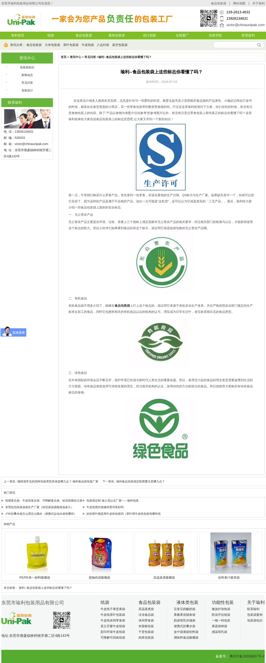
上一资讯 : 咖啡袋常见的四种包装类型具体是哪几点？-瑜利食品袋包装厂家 (51, 481)
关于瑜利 (258, 3)
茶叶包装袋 (71, 45)
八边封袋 (103, 45)
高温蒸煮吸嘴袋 (164, 577)
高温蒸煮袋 (146, 609)
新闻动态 (27, 75)
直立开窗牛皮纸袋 (113, 626)
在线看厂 (182, 35)
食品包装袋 (218, 3)
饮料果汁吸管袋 (229, 577)
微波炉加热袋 (221, 609)
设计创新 (149, 35)
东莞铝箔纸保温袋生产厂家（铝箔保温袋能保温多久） (39, 507)
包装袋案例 (254, 614)
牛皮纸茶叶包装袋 (113, 614)
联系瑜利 (248, 35)
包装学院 (215, 35)
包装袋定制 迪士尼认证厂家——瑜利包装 (112, 500)
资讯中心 (27, 58)
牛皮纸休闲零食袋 (113, 620)
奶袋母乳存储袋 (184, 620)
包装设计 (27, 90)
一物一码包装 (221, 620)
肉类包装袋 (146, 637)
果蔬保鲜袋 (219, 626)
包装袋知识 (27, 67)
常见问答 (27, 82)
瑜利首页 (17, 35)
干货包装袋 (146, 632)
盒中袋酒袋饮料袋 (186, 632)
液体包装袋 (116, 35)
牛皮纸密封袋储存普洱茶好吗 (105, 507)
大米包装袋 (52, 45)
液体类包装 (187, 602)
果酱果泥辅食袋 (184, 614)
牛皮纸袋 (88, 45)
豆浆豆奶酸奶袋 (184, 609)
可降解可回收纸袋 (113, 637)
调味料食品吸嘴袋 (186, 637)
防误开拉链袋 (221, 614)
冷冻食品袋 (146, 614)
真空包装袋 (120, 45)
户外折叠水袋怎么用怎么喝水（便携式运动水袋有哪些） (41, 513)
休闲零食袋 (146, 620)
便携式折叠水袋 (184, 626)
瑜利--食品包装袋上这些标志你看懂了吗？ (125, 57)
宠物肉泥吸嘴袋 (99, 577)
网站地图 (239, 3)
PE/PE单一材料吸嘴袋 (34, 577)
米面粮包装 (146, 626)
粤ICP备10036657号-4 (247, 656)
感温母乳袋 (219, 632)
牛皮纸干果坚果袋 (113, 609)
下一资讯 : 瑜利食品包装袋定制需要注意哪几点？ (133, 481)
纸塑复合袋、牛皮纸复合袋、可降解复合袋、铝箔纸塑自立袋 (43, 500)
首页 (63, 57)
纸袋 (50, 35)
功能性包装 (223, 602)
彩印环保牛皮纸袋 (113, 632)
